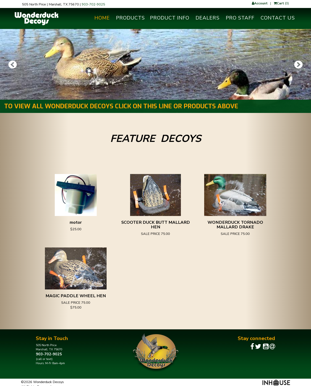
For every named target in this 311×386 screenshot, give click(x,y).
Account (260, 3)
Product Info (169, 17)
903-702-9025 (93, 4)
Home (102, 17)
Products (130, 17)
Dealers (208, 17)
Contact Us (278, 17)
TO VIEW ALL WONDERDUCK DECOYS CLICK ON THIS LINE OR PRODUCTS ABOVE (121, 106)
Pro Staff (240, 17)
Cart (279, 3)
